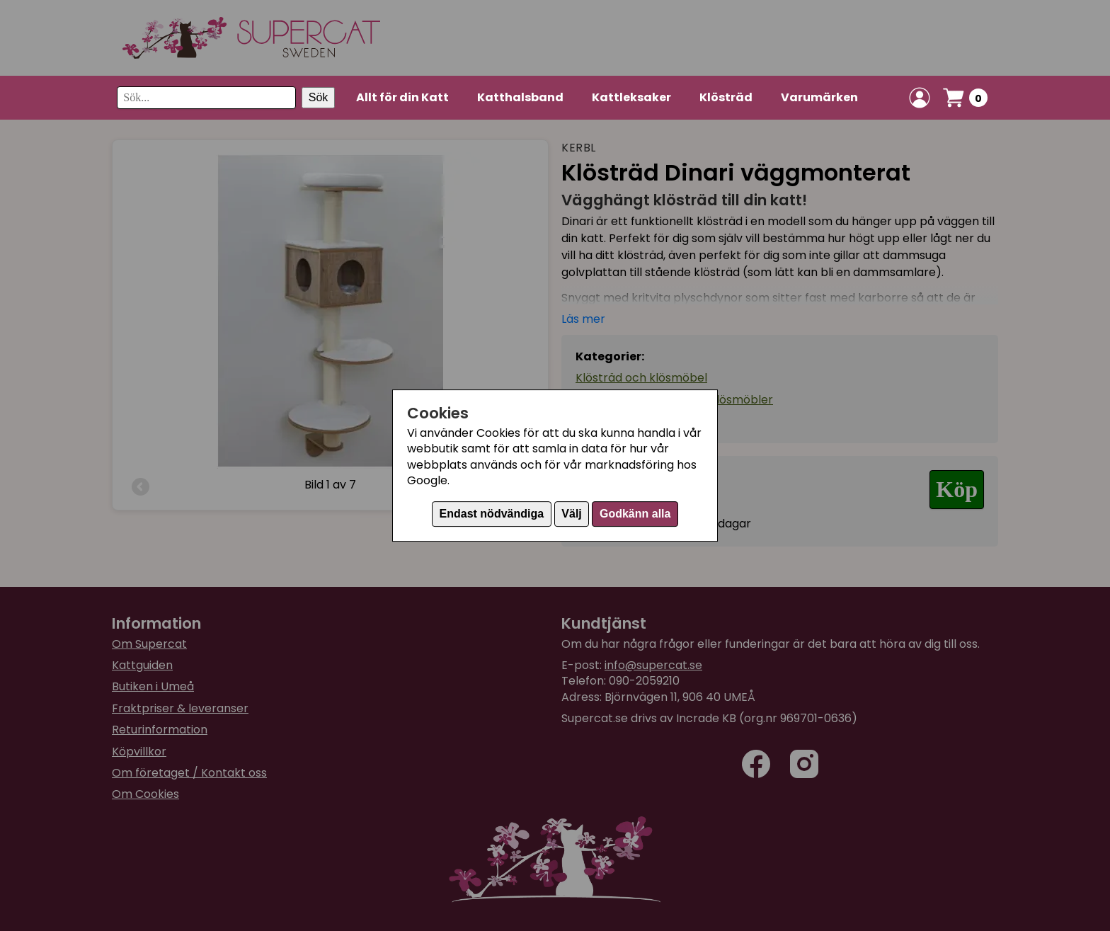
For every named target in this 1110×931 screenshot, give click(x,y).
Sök (318, 97)
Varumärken (819, 97)
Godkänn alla (635, 514)
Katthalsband (520, 97)
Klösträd (726, 97)
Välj (571, 514)
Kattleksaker (631, 97)
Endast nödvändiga (492, 514)
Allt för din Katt (402, 97)
